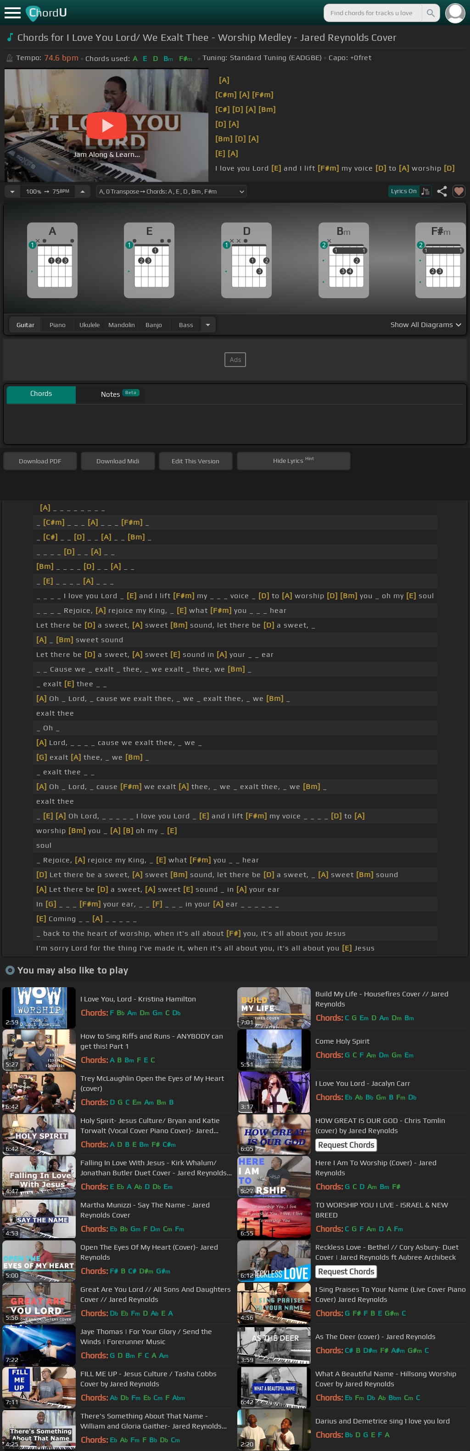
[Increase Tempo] (82, 191)
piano (58, 324)
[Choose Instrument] (208, 324)
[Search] (430, 13)
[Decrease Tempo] (12, 191)
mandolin (121, 324)
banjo (153, 324)
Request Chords (346, 1145)
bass (186, 324)
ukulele (89, 324)
